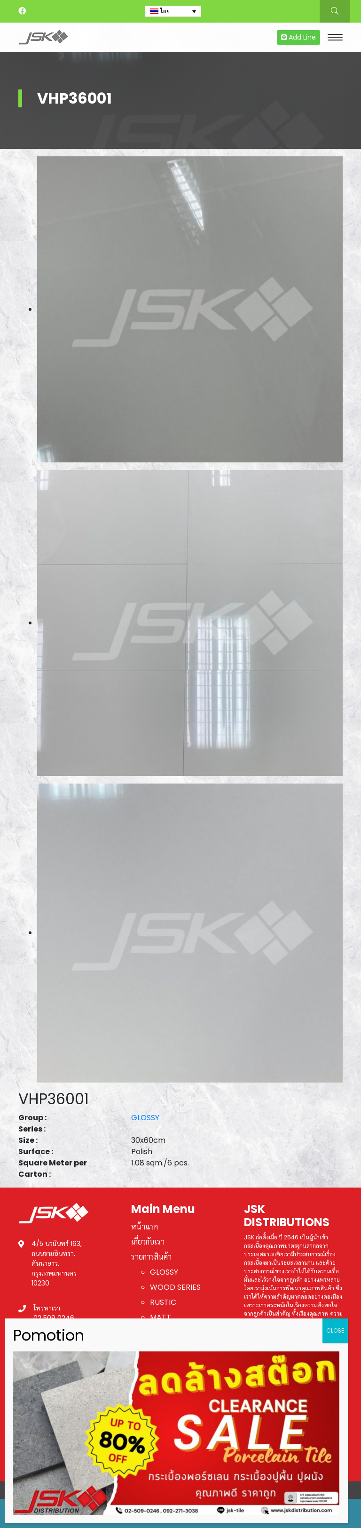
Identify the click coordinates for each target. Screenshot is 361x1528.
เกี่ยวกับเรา (148, 1242)
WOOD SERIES (175, 1287)
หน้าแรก (144, 1226)
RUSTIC (163, 1302)
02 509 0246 (53, 1318)
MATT (160, 1317)
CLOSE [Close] (335, 1330)
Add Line (298, 37)
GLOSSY (145, 1117)
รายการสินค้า (151, 1257)
